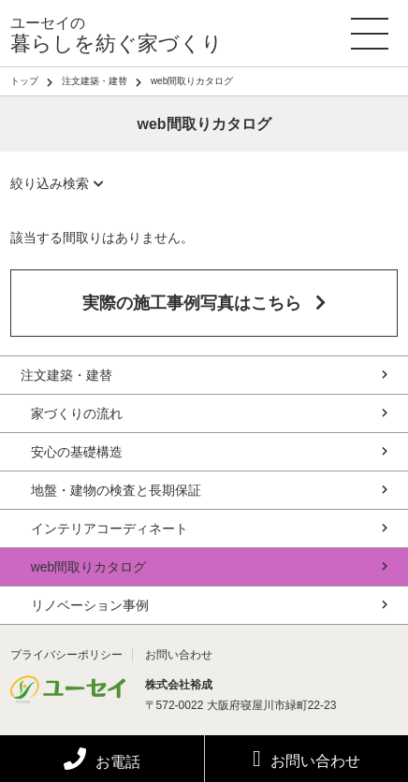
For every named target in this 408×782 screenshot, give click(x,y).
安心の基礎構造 (209, 451)
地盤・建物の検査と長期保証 (209, 490)
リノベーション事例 (209, 605)
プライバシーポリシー (66, 654)
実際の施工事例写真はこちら (204, 303)
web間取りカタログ (209, 566)
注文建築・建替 (94, 81)
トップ (24, 81)
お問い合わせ (306, 758)
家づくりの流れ (209, 413)
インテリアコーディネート (209, 528)
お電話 (102, 762)
